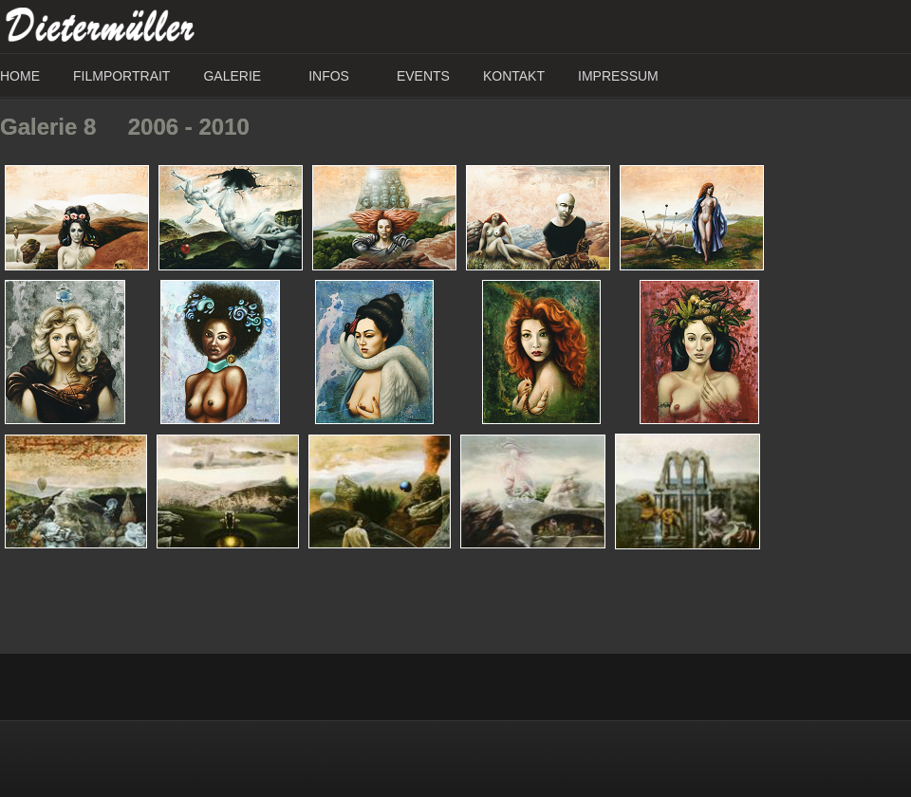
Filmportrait (121, 75)
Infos (328, 75)
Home (20, 75)
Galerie (232, 75)
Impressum (618, 75)
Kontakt (514, 75)
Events (423, 75)
